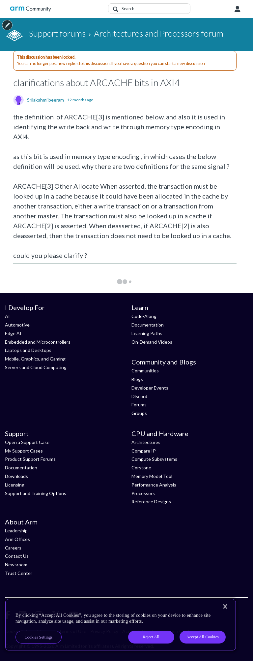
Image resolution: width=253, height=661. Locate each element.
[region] (120, 624)
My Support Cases (24, 451)
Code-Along (143, 316)
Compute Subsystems (154, 459)
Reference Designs (151, 501)
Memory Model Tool (151, 476)
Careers (13, 548)
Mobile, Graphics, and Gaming (35, 359)
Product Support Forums (30, 459)
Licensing (14, 485)
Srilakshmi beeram (45, 100)
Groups (139, 413)
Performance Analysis (153, 485)
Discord (139, 396)
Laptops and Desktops (28, 350)
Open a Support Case (27, 442)
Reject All (151, 637)
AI (7, 316)
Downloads (16, 476)
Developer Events (149, 388)
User (237, 9)
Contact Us (17, 556)
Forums (139, 404)
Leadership (16, 530)
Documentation (147, 325)
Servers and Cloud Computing (36, 367)
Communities (145, 370)
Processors (143, 493)
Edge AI (13, 333)
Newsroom (16, 564)
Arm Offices (17, 539)
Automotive (17, 325)
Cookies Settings (39, 637)
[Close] (225, 606)
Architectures (145, 442)
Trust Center (18, 573)
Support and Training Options (35, 493)
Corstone (141, 467)
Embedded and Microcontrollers (37, 342)
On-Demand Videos (151, 342)
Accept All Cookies (202, 637)
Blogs (137, 379)
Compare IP (143, 451)
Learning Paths (146, 333)
